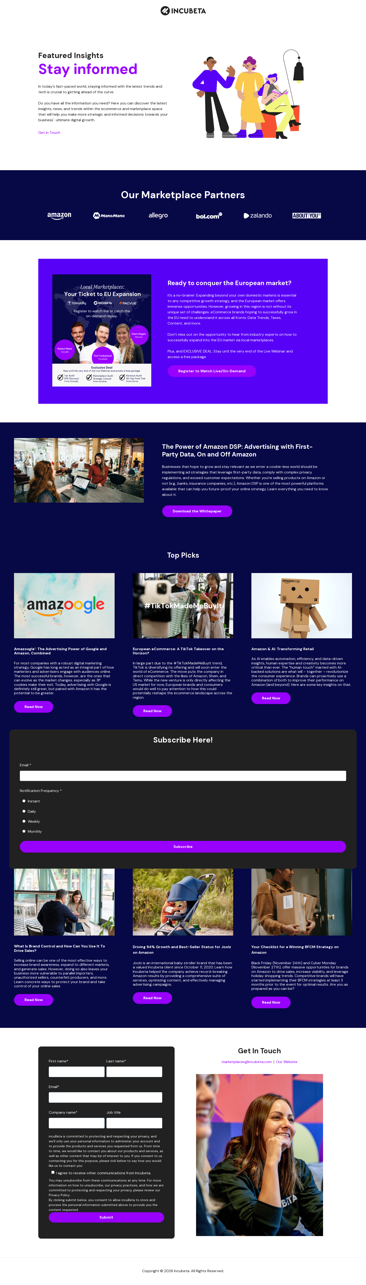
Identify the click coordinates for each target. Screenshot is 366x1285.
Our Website (286, 1061)
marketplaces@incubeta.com (247, 1061)
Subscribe (183, 846)
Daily (29, 811)
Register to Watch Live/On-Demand (212, 371)
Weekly (31, 821)
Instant (31, 801)
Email (25, 765)
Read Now (34, 706)
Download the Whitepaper (197, 511)
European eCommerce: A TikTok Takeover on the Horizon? (178, 651)
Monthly (32, 831)
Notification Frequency (41, 790)
